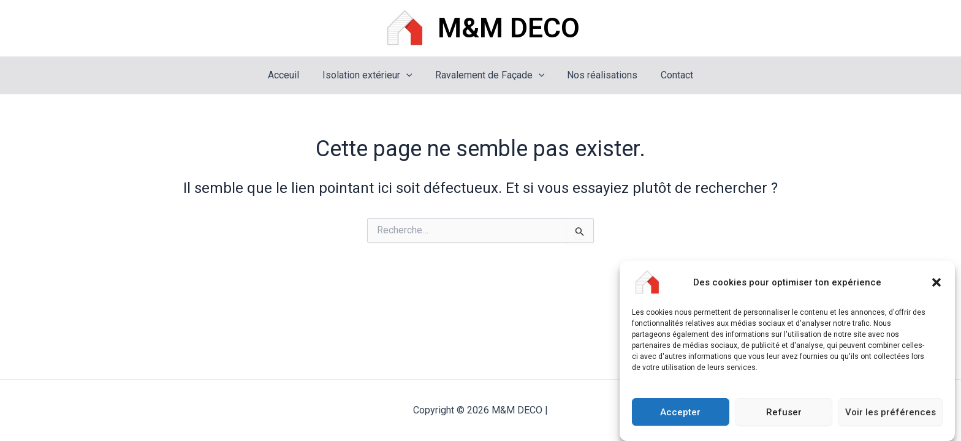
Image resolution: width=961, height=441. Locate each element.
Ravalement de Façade (490, 75)
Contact (670, 75)
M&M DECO (509, 28)
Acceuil (290, 75)
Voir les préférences (890, 413)
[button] (936, 284)
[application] (409, 75)
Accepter (680, 413)
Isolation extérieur (370, 75)
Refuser (784, 413)
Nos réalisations (599, 75)
